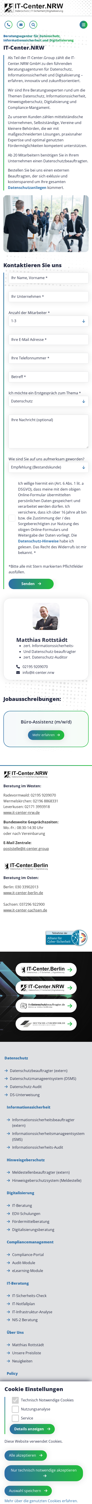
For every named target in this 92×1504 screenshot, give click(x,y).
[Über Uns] (15, 1333)
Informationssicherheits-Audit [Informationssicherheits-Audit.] (37, 1147)
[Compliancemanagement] (30, 1242)
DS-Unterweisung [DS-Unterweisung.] (25, 1094)
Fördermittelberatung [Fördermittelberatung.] (30, 1221)
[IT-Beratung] (18, 1283)
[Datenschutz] (16, 1058)
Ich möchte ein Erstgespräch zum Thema (45, 392)
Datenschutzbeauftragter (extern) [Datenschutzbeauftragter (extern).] (38, 1070)
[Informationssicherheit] (28, 1107)
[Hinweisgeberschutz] (26, 1160)
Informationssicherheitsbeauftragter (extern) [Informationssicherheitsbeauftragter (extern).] (44, 1122)
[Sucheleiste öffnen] (33, 25)
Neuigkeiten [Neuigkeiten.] (22, 1361)
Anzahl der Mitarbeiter (29, 312)
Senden (28, 583)
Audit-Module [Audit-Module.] (23, 1262)
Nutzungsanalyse (35, 1409)
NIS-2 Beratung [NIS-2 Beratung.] (25, 1319)
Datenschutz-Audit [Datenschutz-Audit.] (26, 1086)
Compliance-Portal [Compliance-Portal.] (28, 1254)
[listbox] (49, 321)
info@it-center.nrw (35, 672)
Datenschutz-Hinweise (38, 541)
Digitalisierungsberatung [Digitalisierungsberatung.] (33, 1229)
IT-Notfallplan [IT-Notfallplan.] (23, 1303)
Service (27, 1418)
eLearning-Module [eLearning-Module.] (27, 1270)
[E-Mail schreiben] (21, 25)
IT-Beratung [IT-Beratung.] (22, 1205)
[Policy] (12, 1374)
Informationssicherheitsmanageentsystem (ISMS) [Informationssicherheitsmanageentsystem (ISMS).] (48, 1136)
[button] (46, 969)
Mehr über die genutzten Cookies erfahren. (41, 1500)
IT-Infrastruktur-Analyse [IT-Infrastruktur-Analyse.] (32, 1311)
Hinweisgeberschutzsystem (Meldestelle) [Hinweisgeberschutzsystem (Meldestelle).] (46, 1180)
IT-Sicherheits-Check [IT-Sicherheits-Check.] (29, 1295)
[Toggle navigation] (83, 25)
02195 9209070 (32, 666)
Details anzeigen (29, 1428)
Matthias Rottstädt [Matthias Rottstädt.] (28, 1344)
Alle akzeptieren (23, 1455)
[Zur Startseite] (33, 8)
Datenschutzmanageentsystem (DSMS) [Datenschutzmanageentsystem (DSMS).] (43, 1078)
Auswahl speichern (25, 1490)
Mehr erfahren (43, 735)
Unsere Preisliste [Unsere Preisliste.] (26, 1352)
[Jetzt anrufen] (8, 25)
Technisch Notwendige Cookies (47, 1400)
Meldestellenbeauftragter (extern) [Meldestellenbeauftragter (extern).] (41, 1172)
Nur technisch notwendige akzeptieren (44, 1470)
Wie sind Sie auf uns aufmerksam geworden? (46, 459)
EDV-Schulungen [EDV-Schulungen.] (26, 1213)
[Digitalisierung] (20, 1193)
